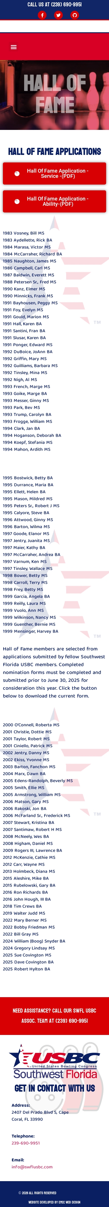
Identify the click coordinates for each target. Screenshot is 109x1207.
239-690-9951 (26, 1143)
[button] (13, 46)
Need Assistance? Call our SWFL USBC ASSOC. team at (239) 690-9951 (54, 1016)
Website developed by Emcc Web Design (54, 1202)
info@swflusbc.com (32, 1167)
